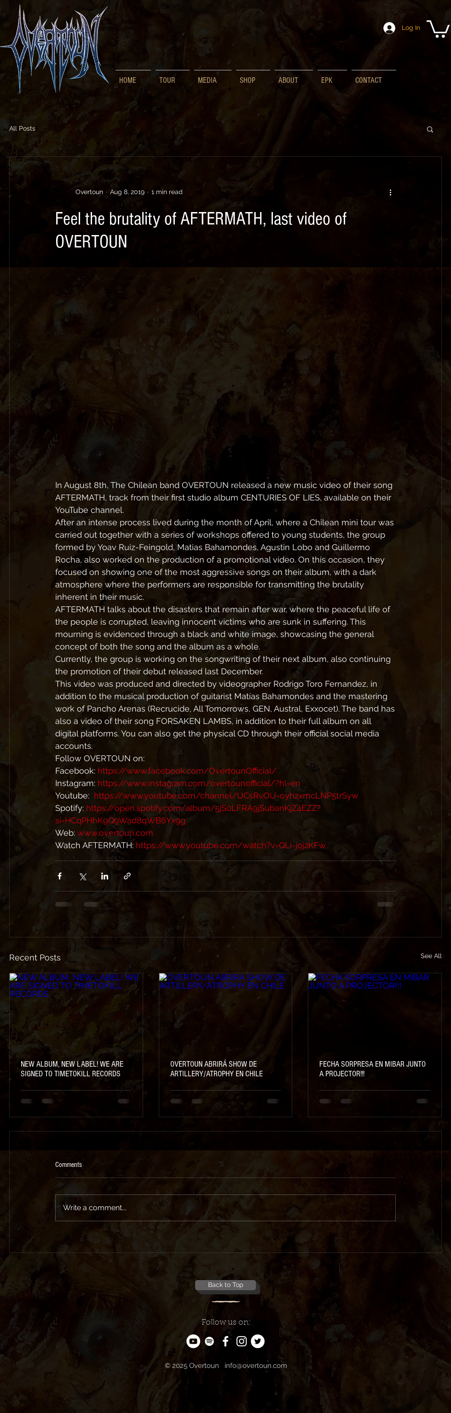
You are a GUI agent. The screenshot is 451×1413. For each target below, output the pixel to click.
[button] (438, 28)
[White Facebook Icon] (225, 1341)
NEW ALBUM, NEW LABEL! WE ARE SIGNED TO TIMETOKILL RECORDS (72, 1069)
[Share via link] (127, 876)
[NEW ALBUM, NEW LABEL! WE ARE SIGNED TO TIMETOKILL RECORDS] (76, 1010)
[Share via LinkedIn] (104, 876)
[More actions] (390, 191)
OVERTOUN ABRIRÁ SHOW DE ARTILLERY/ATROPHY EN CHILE (216, 1069)
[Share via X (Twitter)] (82, 876)
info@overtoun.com (256, 1365)
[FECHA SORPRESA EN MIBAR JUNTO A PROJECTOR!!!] (374, 1010)
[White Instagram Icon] (242, 1341)
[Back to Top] (225, 1285)
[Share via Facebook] (59, 876)
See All (431, 955)
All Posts (22, 128)
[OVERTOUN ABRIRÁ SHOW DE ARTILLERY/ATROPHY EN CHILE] (225, 1010)
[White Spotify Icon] (209, 1341)
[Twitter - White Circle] (258, 1341)
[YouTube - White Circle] (193, 1341)
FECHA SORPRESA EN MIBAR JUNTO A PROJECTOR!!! (372, 1069)
